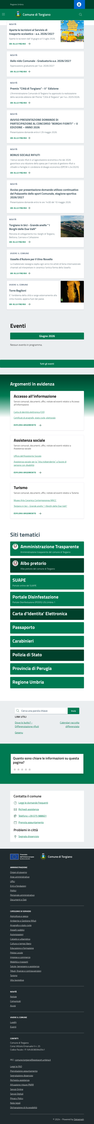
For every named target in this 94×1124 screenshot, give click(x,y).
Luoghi (13, 1022)
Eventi (13, 1026)
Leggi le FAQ (16, 1066)
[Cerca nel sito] (80, 14)
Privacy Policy (16, 1098)
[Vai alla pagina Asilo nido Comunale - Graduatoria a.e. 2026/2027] (20, 70)
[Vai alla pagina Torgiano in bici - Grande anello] (19, 241)
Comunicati (15, 1001)
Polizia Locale (16, 952)
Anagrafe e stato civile (20, 925)
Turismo (13, 975)
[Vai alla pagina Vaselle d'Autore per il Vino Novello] (20, 272)
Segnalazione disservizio (21, 1075)
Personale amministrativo (22, 895)
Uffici (12, 881)
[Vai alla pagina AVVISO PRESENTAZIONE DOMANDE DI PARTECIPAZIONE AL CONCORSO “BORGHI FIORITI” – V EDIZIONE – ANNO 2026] (20, 137)
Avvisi (13, 1005)
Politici (13, 890)
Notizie (13, 996)
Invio (73, 711)
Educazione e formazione (22, 948)
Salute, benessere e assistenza (24, 966)
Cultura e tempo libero (20, 943)
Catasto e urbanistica (20, 939)
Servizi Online (16, 1089)
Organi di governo (18, 872)
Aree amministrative (19, 876)
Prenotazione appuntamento (23, 1071)
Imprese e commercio (20, 957)
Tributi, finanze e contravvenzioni (25, 971)
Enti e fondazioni (18, 886)
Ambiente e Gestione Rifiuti (23, 920)
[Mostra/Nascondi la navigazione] (3, 14)
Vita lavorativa (17, 980)
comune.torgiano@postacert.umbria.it (33, 1060)
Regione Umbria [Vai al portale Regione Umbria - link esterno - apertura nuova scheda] (16, 4)
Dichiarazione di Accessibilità (23, 1107)
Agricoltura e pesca (19, 916)
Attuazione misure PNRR (22, 1084)
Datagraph (79, 1119)
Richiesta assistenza (19, 1080)
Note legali (15, 1103)
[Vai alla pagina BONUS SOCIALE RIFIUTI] (20, 172)
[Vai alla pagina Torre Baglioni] (19, 303)
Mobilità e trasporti (19, 961)
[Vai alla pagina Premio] (20, 102)
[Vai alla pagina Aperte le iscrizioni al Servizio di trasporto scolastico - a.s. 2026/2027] (19, 42)
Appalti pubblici (17, 930)
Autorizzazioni (16, 934)
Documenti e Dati (18, 899)
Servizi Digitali (16, 1093)
